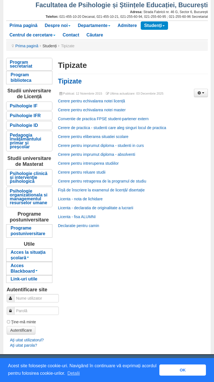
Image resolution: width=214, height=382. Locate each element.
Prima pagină (23, 25)
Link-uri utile (24, 279)
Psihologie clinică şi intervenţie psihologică (28, 177)
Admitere (127, 25)
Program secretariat (21, 64)
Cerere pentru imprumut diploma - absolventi (96, 154)
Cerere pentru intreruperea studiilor (88, 163)
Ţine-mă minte (23, 322)
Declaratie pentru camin (78, 225)
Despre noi (57, 25)
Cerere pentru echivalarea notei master (92, 110)
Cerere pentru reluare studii (81, 172)
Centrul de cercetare (32, 35)
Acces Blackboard (24, 268)
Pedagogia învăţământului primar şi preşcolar (25, 141)
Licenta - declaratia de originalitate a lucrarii (95, 208)
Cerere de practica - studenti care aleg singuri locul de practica (112, 127)
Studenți (154, 25)
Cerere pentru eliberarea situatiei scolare (93, 136)
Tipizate (70, 81)
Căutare (94, 35)
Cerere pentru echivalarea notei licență (91, 101)
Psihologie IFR (25, 115)
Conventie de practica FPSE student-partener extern (103, 119)
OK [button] (183, 370)
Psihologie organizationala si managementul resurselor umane (28, 197)
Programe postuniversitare (28, 231)
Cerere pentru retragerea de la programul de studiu (102, 181)
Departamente (94, 25)
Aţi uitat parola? (23, 345)
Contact (71, 35)
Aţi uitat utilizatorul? (27, 340)
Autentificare (21, 330)
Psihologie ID (24, 125)
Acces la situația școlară (28, 255)
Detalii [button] (73, 373)
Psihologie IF (24, 105)
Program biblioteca (21, 77)
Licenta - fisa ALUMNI (77, 217)
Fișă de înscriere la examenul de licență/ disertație (101, 190)
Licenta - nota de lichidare (80, 199)
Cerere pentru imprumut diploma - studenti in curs (101, 145)
